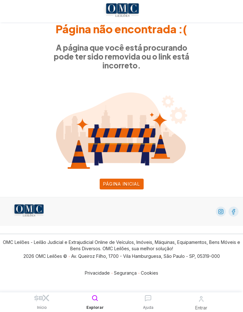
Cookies (149, 273)
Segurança (125, 273)
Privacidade (97, 273)
